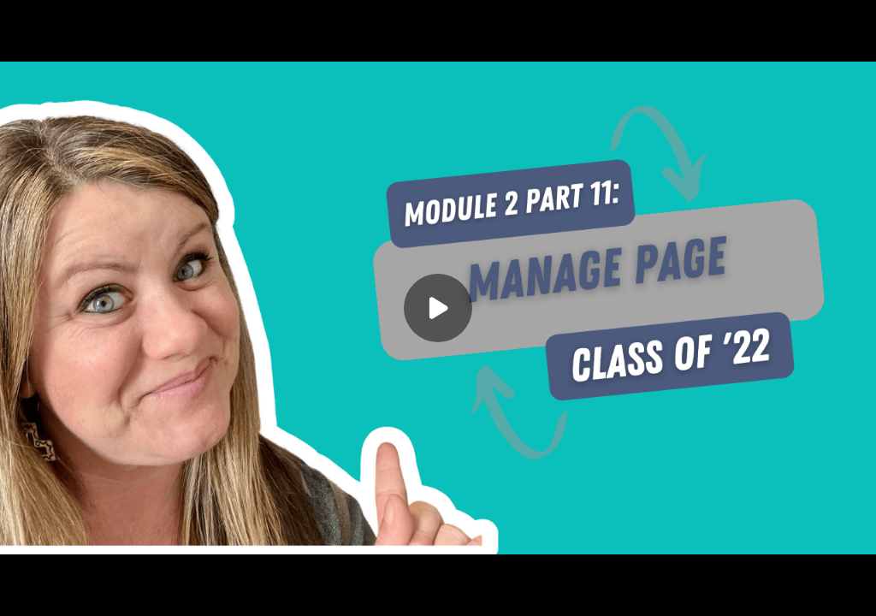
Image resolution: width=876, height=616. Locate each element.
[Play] (438, 308)
